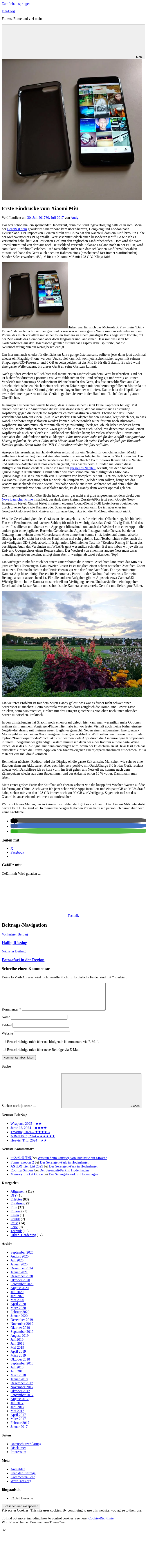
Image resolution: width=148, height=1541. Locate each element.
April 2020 (18, 1309)
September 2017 (22, 1400)
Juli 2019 (17, 1345)
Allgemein (18, 1197)
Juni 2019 (17, 1349)
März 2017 (18, 1424)
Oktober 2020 (20, 1285)
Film (14, 1212)
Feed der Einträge (23, 1478)
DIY (14, 1200)
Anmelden (18, 1474)
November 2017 (22, 1392)
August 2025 (20, 1261)
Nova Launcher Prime (17, 499)
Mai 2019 (17, 1353)
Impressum (18, 1457)
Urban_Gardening (23, 1240)
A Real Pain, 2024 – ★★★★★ (33, 1141)
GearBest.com (17, 229)
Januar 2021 (19, 1277)
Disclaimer (18, 1453)
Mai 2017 (17, 1416)
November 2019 (22, 1329)
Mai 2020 (17, 1305)
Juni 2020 (17, 1301)
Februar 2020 (20, 1317)
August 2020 (20, 1293)
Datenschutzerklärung (26, 1449)
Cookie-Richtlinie (101, 1523)
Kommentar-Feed (23, 1482)
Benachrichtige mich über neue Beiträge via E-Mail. (44, 1055)
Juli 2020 (17, 1297)
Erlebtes (16, 1204)
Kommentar (11, 1014)
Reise (14, 1228)
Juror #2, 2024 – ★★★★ (29, 1133)
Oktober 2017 (20, 1396)
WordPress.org (21, 1486)
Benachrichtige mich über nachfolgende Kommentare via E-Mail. (53, 1047)
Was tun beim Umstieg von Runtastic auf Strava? (72, 1163)
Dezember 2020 (22, 1281)
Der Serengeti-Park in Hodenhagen (64, 1167)
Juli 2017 (17, 1408)
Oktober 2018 (20, 1364)
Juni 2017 (17, 1412)
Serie (14, 1232)
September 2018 (22, 1368)
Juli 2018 (17, 1372)
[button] (14, 821)
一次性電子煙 (21, 1163)
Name (6, 1022)
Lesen (15, 1220)
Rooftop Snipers (22, 1175)
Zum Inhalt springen (16, 4)
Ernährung (18, 1208)
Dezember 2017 (22, 1388)
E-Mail (7, 1030)
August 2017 (20, 1404)
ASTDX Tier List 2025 (27, 1171)
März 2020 (18, 1313)
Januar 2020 (19, 1321)
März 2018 (18, 1380)
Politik (15, 1224)
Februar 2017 (20, 1428)
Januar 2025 (19, 1269)
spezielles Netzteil (83, 468)
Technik (73, 915)
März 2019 (18, 1360)
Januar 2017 (19, 1432)
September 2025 (22, 1257)
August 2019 (20, 1341)
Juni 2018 (17, 1376)
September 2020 (22, 1289)
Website (7, 1038)
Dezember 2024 (22, 1273)
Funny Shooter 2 (22, 1167)
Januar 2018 (19, 1384)
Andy (74, 217)
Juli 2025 (17, 1265)
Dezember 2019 (22, 1325)
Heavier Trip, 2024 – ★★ (29, 1145)
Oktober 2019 (20, 1333)
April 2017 (18, 1420)
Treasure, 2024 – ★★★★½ (30, 1137)
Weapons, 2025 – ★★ (26, 1129)
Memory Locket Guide (27, 1179)
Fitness (15, 1216)
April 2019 (18, 1357)
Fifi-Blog (8, 11)
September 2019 (22, 1337)
